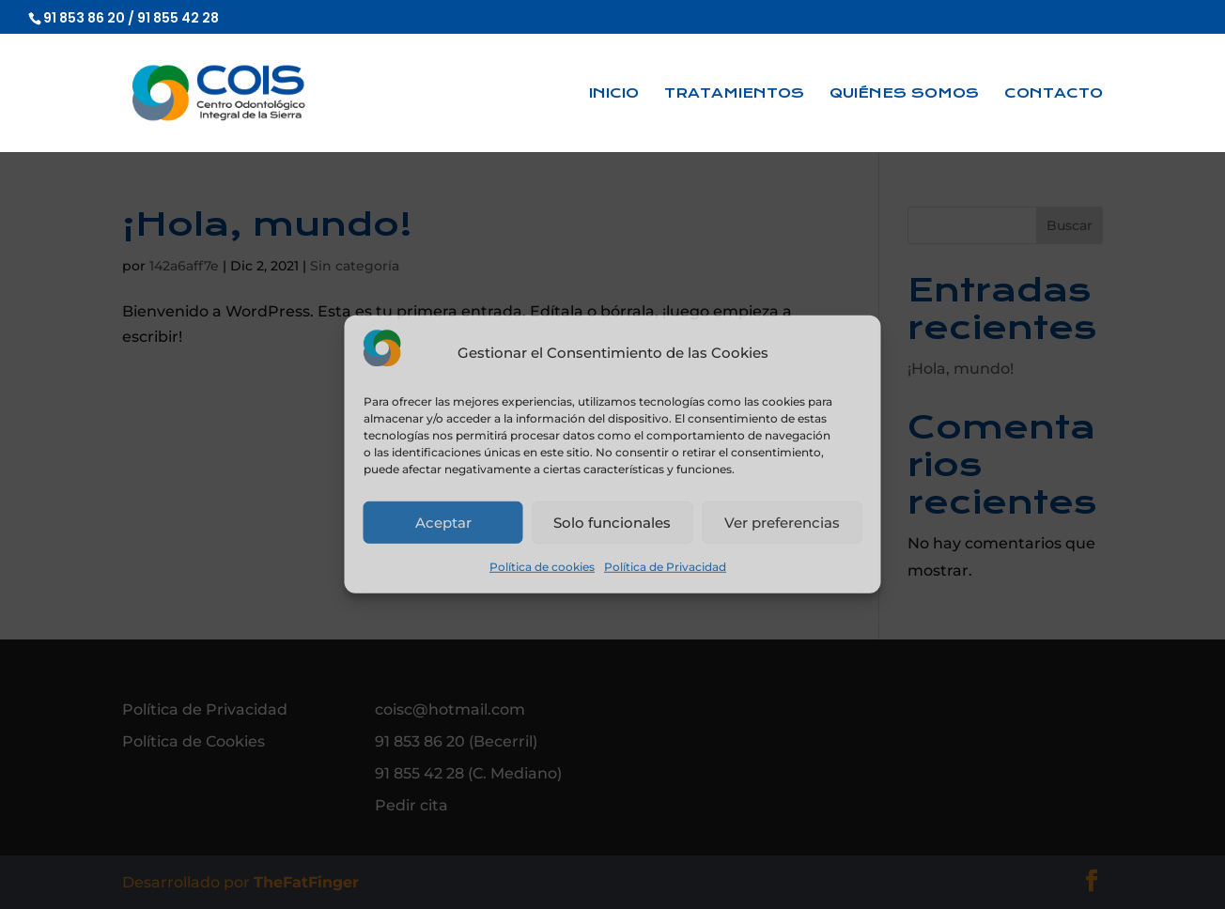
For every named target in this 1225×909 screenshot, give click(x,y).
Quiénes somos (904, 93)
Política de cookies (542, 567)
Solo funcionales (612, 523)
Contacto (1053, 93)
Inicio (614, 93)
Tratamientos (734, 93)
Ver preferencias (782, 523)
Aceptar (443, 523)
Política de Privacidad (665, 567)
